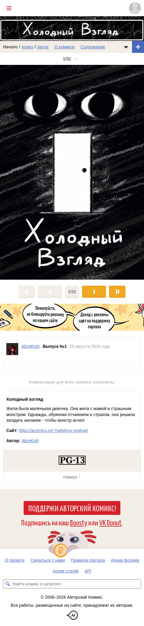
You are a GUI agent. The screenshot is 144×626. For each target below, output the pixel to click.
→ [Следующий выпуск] (76, 58)
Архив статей (65, 571)
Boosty (78, 522)
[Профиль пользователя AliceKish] (12, 349)
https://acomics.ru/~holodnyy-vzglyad (53, 430)
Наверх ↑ (72, 477)
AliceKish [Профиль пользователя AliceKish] (30, 346)
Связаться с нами (48, 560)
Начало (10, 46)
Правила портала (88, 560)
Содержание (93, 46)
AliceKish (30, 440)
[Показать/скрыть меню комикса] (126, 47)
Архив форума (125, 560)
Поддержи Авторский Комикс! (72, 508)
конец (27, 46)
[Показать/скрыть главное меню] (9, 8)
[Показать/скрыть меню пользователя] (135, 8)
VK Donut (110, 522)
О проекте (15, 560)
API (87, 571)
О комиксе (64, 46)
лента (42, 46)
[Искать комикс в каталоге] (7, 584)
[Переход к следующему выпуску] (72, 172)
